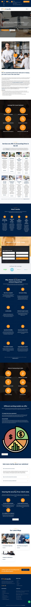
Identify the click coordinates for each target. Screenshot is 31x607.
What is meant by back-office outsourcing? (15, 468)
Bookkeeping (4, 158)
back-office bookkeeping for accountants (17, 82)
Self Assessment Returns (19, 159)
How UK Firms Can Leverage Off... (22, 545)
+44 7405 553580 (4, 3)
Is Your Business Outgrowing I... (8, 545)
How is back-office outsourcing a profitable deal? (15, 480)
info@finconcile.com (10, 2)
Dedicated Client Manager (12, 220)
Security (18, 584)
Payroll (26, 158)
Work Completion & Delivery (19, 220)
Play (15, 54)
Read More (4, 170)
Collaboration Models (19, 585)
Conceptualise (23, 605)
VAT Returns (12, 158)
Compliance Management (5, 599)
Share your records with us (4, 220)
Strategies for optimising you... (8, 557)
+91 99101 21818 (4, 5)
